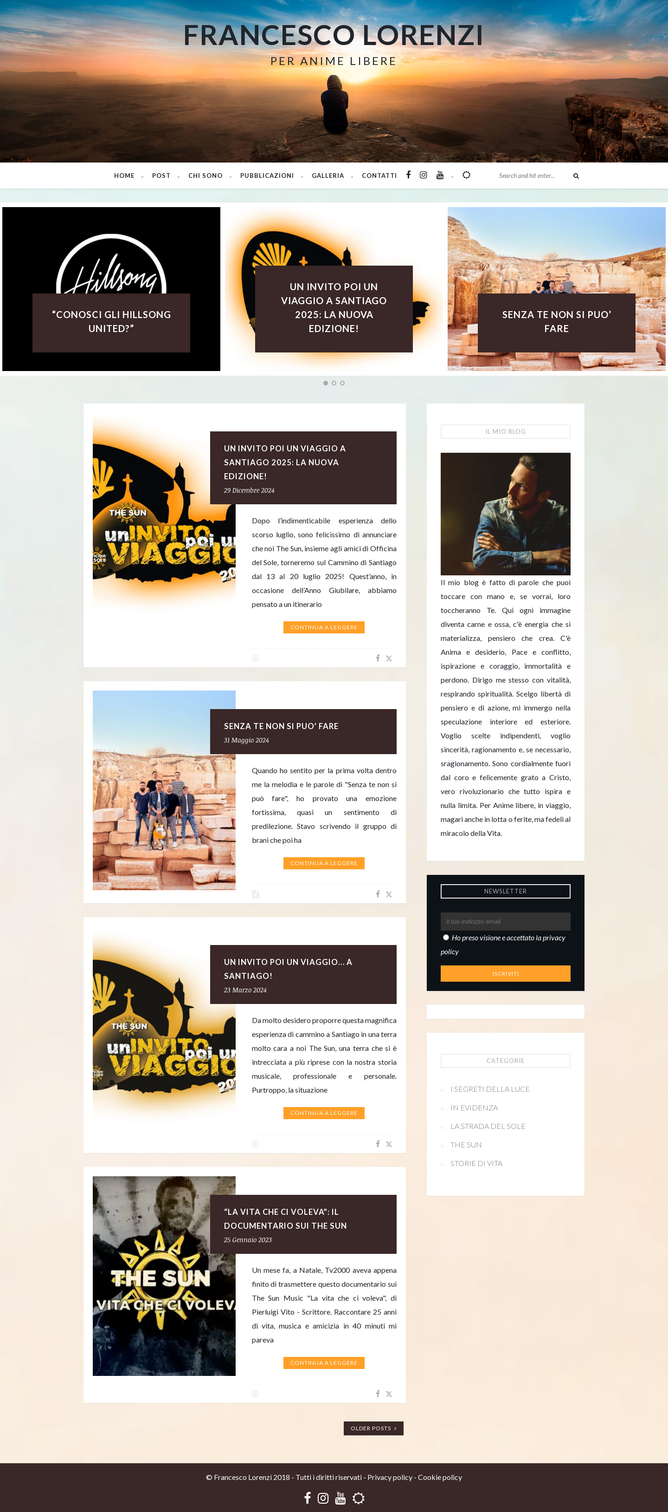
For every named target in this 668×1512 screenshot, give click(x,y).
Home (124, 175)
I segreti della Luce (490, 1088)
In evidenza (474, 1107)
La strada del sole (488, 1125)
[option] (334, 289)
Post (161, 175)
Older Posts (374, 1428)
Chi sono (205, 175)
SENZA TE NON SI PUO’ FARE (281, 726)
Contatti (379, 175)
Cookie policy (440, 1477)
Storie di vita (476, 1163)
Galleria (328, 175)
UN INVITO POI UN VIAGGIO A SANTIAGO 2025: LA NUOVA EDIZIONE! (285, 462)
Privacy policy (389, 1477)
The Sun (466, 1144)
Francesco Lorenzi (334, 34)
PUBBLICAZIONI (267, 175)
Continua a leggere (324, 627)
